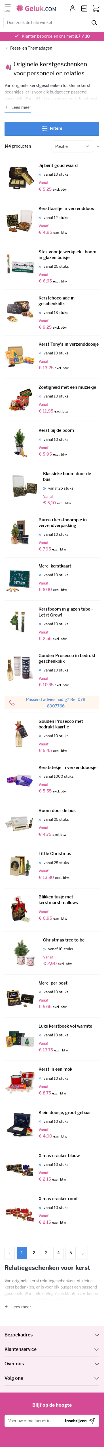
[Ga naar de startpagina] (36, 8)
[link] (10, 1253)
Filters (52, 128)
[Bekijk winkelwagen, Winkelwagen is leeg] (96, 8)
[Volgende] (83, 1253)
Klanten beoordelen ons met (56, 36)
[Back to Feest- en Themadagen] (28, 48)
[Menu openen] (7, 7)
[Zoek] (94, 22)
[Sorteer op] (72, 146)
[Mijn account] (73, 8)
